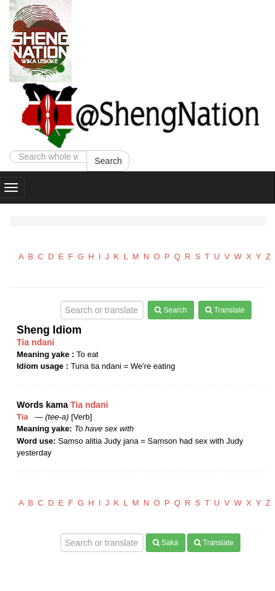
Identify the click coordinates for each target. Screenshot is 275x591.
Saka (166, 542)
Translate (225, 310)
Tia (25, 416)
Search (108, 161)
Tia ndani (35, 342)
